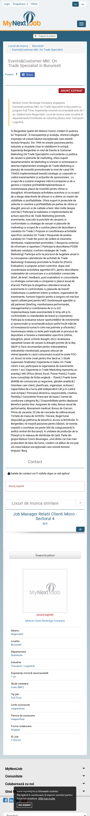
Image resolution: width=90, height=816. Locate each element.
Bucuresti (38, 45)
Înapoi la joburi (45, 36)
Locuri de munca (18, 45)
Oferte (34, 3)
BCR (45, 523)
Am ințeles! (24, 805)
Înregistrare (20, 3)
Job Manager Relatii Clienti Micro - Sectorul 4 (45, 516)
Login (7, 3)
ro (75, 4)
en (82, 4)
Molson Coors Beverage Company (45, 620)
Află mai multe (46, 798)
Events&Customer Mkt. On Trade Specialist (37, 49)
